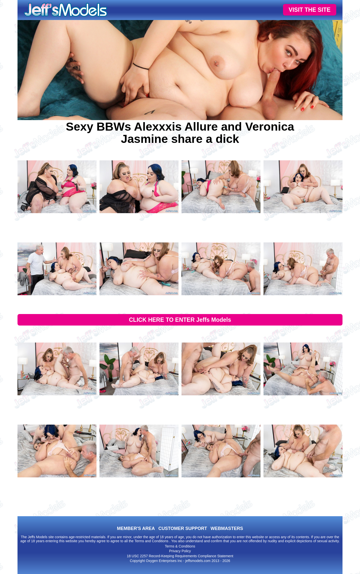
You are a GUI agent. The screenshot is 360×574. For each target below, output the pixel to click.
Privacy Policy (180, 551)
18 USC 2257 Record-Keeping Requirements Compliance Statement (180, 556)
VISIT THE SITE (309, 10)
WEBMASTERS (226, 528)
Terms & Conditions (180, 546)
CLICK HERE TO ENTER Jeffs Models (180, 320)
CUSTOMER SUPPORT (182, 528)
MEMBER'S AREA (136, 528)
